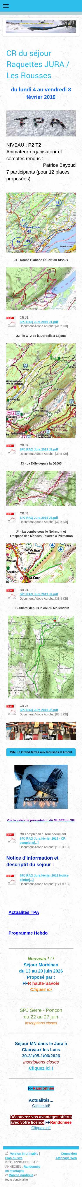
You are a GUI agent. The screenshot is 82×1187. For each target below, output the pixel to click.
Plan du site (14, 1158)
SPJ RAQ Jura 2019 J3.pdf (39, 517)
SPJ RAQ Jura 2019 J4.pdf (39, 594)
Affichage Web (66, 1158)
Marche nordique (21, 1175)
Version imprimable (22, 1153)
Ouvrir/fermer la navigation (41, 6)
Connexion (69, 1153)
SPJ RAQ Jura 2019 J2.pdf (39, 449)
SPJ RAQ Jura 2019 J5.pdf (39, 710)
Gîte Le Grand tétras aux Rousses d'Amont (41, 752)
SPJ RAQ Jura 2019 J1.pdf (39, 322)
